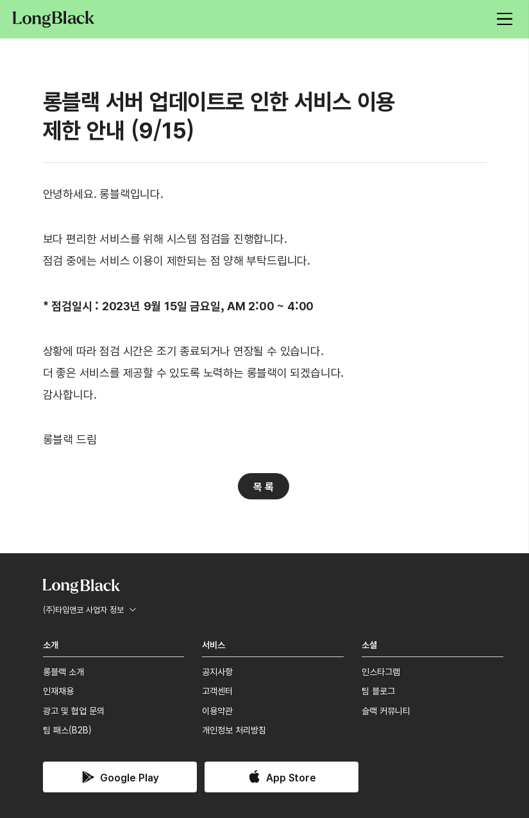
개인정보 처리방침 (234, 729)
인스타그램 (381, 671)
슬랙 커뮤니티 (386, 710)
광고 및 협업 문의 (74, 710)
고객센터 (217, 690)
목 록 (263, 486)
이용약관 (217, 710)
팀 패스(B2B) (67, 729)
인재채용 (58, 690)
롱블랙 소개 (63, 671)
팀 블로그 (378, 690)
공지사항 (217, 671)
